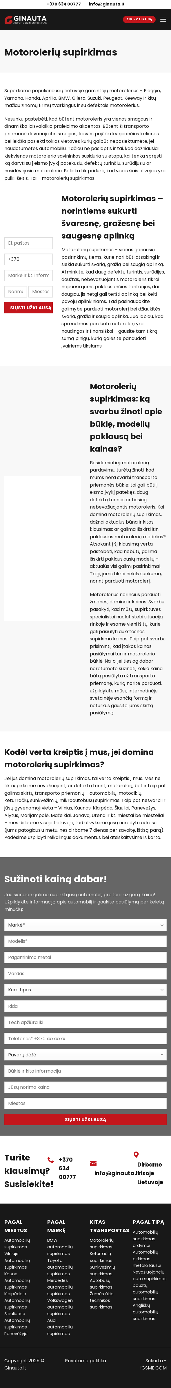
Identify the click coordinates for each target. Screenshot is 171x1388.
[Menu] (163, 19)
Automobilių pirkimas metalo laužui (147, 1258)
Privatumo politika (85, 1360)
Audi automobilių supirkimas (60, 1327)
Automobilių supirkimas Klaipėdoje (17, 1287)
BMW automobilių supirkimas (60, 1246)
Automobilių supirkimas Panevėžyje (17, 1327)
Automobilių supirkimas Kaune (17, 1267)
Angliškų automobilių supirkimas (145, 1312)
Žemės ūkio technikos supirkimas (102, 1300)
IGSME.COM (153, 1368)
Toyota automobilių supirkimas (60, 1267)
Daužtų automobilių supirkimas (145, 1292)
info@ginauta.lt (107, 4)
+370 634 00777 (67, 1168)
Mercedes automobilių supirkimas (60, 1287)
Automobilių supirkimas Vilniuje (17, 1246)
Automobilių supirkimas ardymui (145, 1238)
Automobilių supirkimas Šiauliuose (17, 1307)
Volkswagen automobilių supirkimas (60, 1307)
